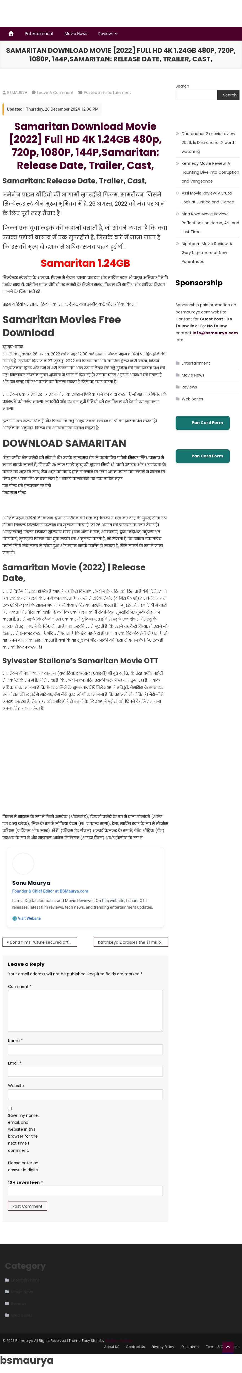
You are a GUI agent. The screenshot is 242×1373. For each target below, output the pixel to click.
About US (111, 1347)
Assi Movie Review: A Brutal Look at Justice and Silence (208, 197)
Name (15, 1041)
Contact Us (135, 1347)
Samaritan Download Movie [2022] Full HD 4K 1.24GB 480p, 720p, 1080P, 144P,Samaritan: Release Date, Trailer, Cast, (85, 146)
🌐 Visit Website (27, 918)
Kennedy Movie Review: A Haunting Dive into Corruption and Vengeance (210, 172)
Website (16, 1086)
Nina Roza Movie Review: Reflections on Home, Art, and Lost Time (210, 223)
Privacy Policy (163, 1347)
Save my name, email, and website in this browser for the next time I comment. (23, 1133)
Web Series (192, 399)
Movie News (76, 33)
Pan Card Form (202, 423)
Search (182, 86)
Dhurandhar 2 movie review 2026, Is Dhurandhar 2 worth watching (209, 142)
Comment (20, 987)
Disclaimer (190, 1347)
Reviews (106, 33)
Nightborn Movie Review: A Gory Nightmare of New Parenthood (207, 252)
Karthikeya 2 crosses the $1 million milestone (133, 942)
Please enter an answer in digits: (23, 1166)
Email (14, 1063)
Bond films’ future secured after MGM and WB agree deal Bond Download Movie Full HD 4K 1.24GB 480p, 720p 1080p (43, 942)
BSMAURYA (17, 92)
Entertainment (39, 33)
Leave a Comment (55, 92)
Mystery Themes (119, 1341)
